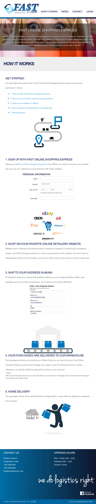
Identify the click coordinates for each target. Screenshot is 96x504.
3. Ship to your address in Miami (24, 103)
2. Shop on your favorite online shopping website (31, 98)
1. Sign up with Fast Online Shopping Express (30, 94)
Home (34, 12)
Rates (64, 12)
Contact (77, 12)
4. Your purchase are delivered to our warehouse (31, 108)
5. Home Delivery (17, 113)
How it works (49, 12)
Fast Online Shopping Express (32, 164)
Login (89, 12)
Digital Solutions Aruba (85, 501)
